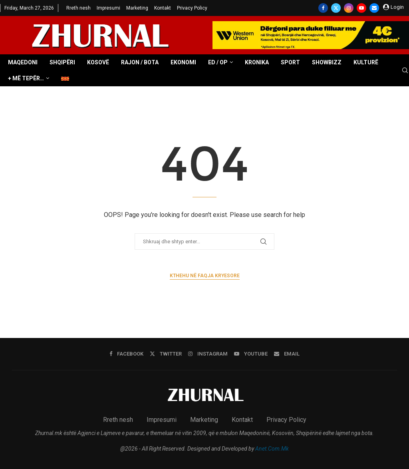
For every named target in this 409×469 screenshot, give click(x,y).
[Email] (374, 8)
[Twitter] (336, 8)
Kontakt (162, 8)
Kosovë (98, 62)
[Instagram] (348, 8)
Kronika (257, 62)
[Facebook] (323, 8)
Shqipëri (62, 62)
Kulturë (365, 62)
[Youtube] (361, 8)
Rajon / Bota (140, 62)
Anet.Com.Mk (272, 448)
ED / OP (218, 62)
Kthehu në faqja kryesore (205, 275)
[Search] (405, 71)
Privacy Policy (192, 8)
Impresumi (108, 8)
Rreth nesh (78, 8)
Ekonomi (183, 62)
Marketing (137, 8)
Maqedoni (23, 62)
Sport (290, 62)
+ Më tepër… (26, 78)
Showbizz (326, 62)
